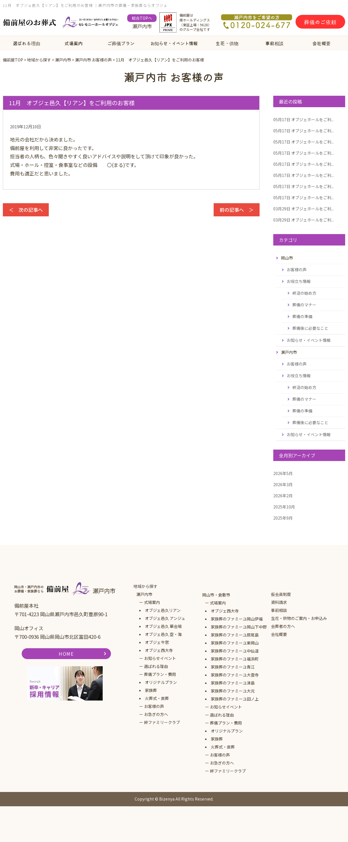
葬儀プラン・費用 (160, 674)
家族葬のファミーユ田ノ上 (235, 699)
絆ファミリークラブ (162, 722)
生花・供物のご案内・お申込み (299, 618)
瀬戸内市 (144, 594)
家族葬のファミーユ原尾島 (235, 635)
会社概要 (321, 43)
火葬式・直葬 (157, 698)
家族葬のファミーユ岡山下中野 (239, 627)
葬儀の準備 (302, 316)
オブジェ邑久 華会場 (163, 626)
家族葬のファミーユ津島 (233, 683)
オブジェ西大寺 (159, 650)
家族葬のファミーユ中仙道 (235, 651)
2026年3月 (283, 484)
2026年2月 (283, 495)
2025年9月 (283, 518)
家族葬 (151, 690)
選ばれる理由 (26, 43)
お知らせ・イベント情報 (173, 43)
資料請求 (279, 602)
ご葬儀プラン (121, 43)
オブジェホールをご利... (303, 119)
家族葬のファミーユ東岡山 (235, 643)
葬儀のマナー (304, 305)
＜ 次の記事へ (26, 209)
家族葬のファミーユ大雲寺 (235, 675)
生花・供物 (227, 43)
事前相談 (274, 43)
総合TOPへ (142, 18)
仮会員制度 (281, 594)
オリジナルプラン (161, 682)
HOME (66, 653)
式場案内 (73, 43)
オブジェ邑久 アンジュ (165, 618)
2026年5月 (283, 473)
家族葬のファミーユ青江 (233, 667)
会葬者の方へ (283, 626)
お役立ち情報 (299, 281)
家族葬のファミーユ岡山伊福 (237, 619)
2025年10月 (284, 507)
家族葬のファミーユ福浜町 (235, 659)
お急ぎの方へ (156, 714)
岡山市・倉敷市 (216, 595)
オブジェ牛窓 (157, 642)
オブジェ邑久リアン (163, 610)
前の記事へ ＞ (237, 209)
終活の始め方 (304, 293)
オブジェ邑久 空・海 (163, 634)
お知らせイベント (160, 658)
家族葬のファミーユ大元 (233, 691)
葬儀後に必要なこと (310, 328)
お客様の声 (297, 269)
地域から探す (145, 586)
